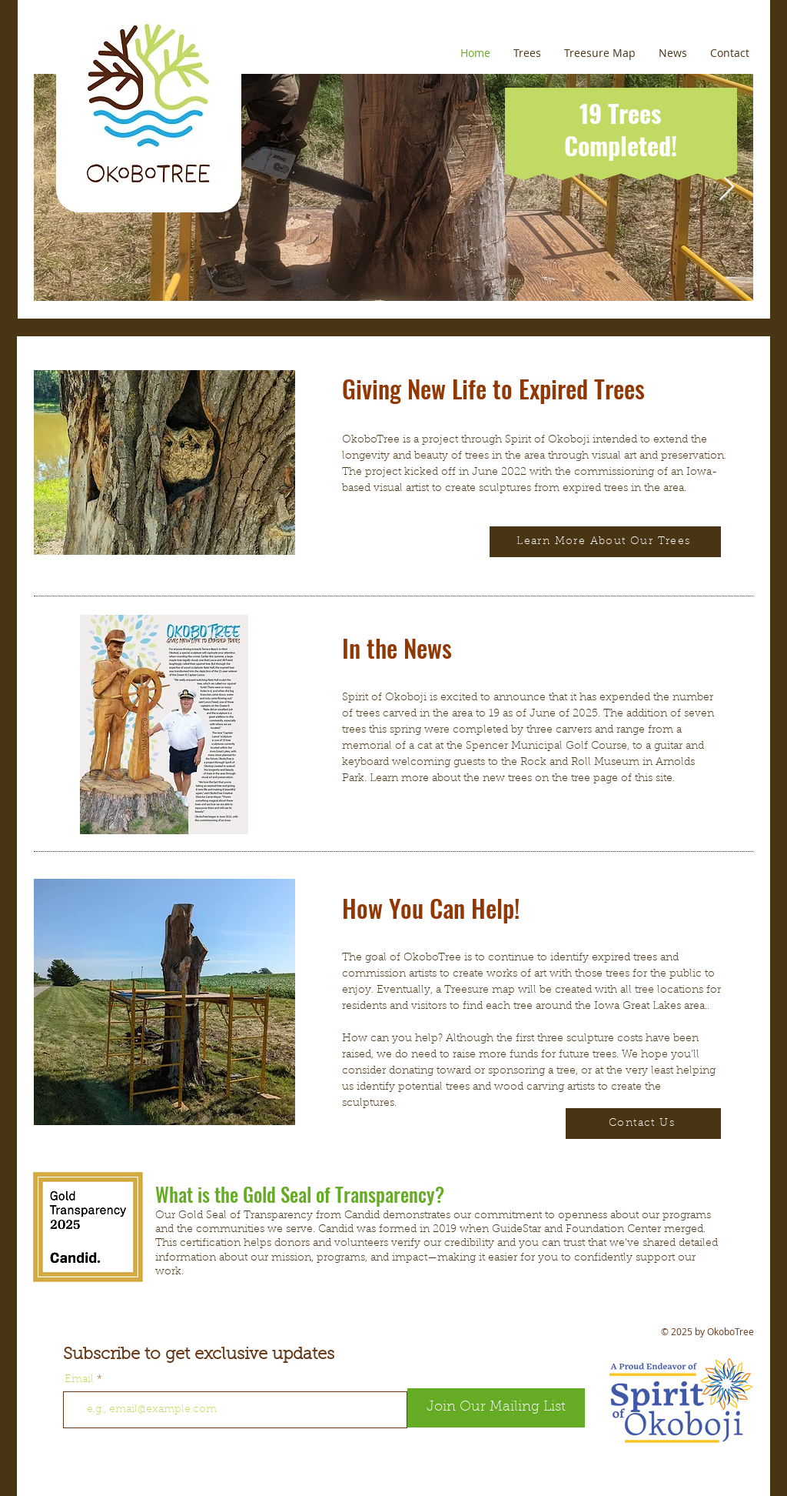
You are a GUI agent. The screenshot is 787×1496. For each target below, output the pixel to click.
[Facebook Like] (164, 1480)
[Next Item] (727, 187)
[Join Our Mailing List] (496, 1408)
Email (79, 1379)
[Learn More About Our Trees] (605, 541)
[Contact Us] (643, 1123)
